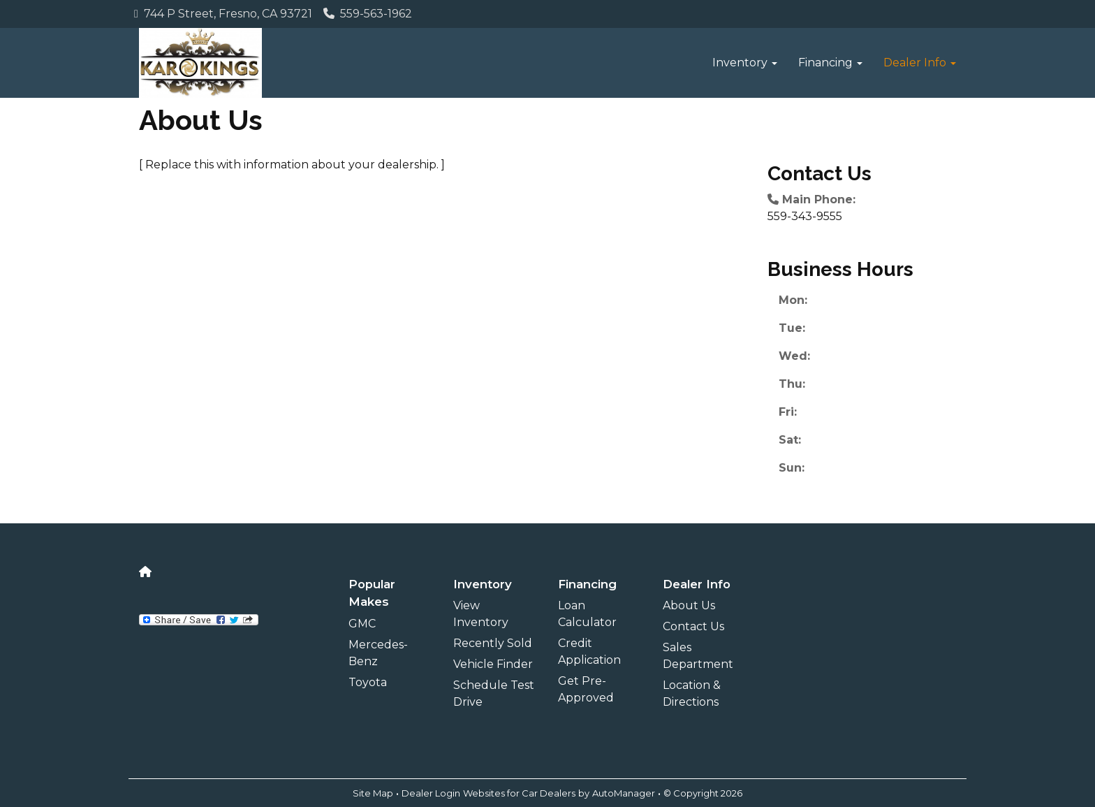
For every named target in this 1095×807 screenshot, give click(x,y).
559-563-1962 (367, 13)
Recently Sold (492, 643)
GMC (362, 623)
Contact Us (693, 626)
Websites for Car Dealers (519, 793)
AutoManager (623, 793)
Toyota (367, 682)
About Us (689, 605)
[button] (745, 62)
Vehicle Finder (493, 664)
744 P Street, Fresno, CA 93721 (223, 13)
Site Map (373, 793)
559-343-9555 (804, 216)
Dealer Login (431, 793)
